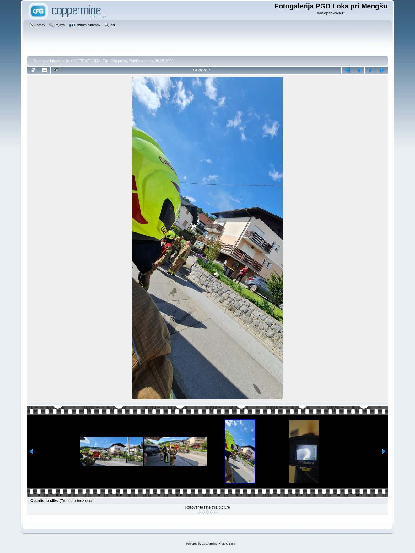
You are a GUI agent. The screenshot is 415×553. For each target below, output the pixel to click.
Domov (40, 61)
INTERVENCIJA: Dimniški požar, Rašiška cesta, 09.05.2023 (123, 61)
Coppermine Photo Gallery (218, 543)
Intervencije (59, 61)
